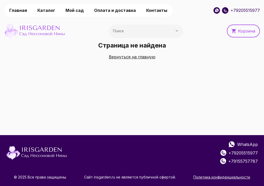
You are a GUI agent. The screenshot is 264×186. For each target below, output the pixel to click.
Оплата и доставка (115, 10)
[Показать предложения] (177, 31)
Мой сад (74, 10)
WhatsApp (243, 144)
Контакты (156, 10)
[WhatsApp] (216, 10)
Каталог (46, 10)
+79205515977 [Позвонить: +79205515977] (241, 10)
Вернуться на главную (132, 56)
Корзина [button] (243, 31)
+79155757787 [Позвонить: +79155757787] (239, 161)
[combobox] (138, 32)
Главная (18, 10)
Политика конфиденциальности (221, 177)
